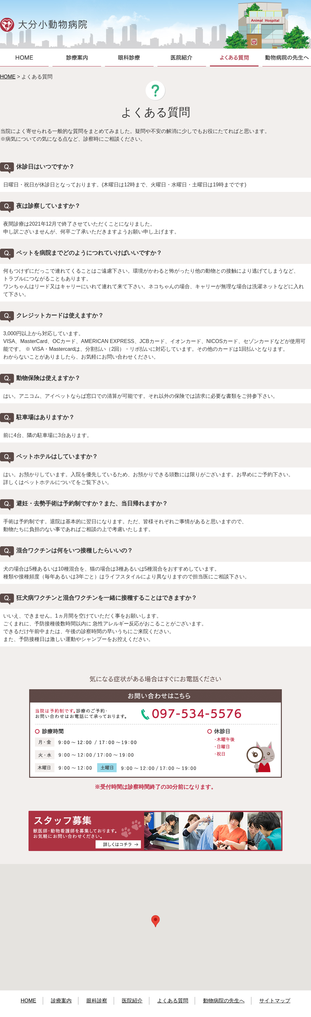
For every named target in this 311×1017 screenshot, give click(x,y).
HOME (8, 76)
